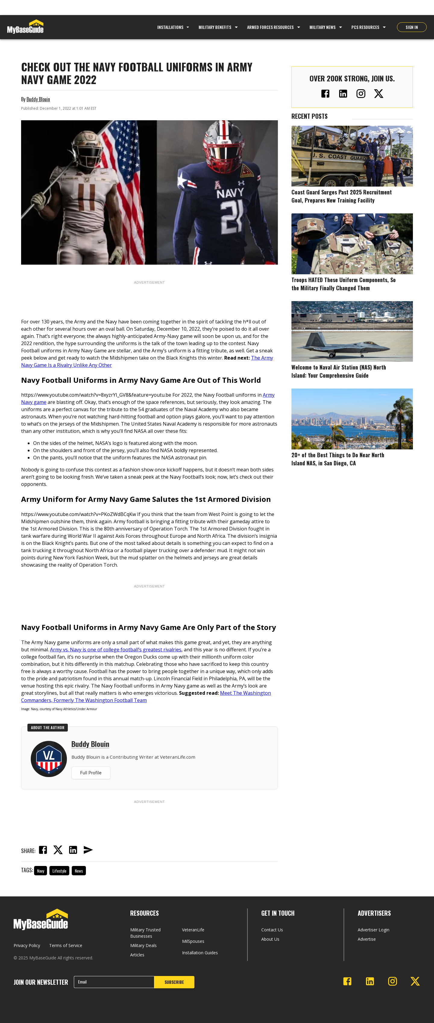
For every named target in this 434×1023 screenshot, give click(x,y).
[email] (88, 851)
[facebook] (42, 851)
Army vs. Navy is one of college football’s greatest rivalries (115, 649)
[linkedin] (72, 851)
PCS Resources (365, 27)
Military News (322, 27)
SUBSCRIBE (174, 982)
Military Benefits (215, 27)
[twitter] (57, 851)
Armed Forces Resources (270, 27)
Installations (174, 27)
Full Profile (91, 772)
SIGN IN (412, 27)
